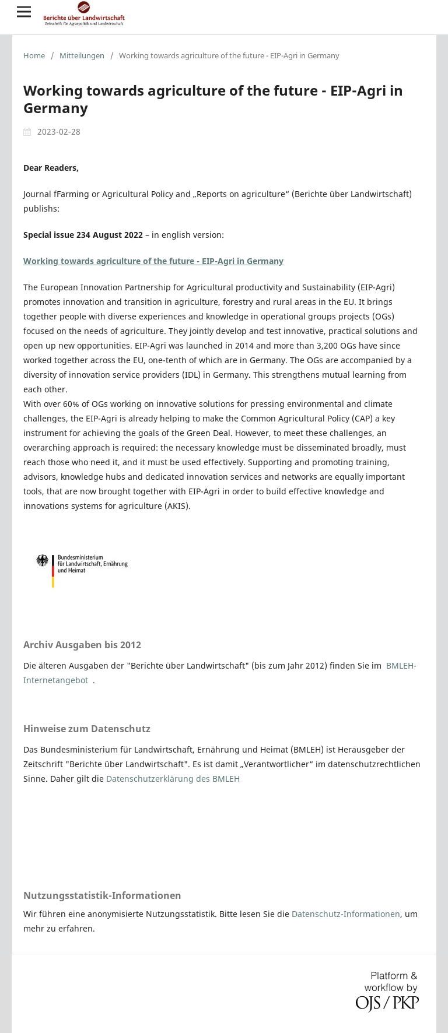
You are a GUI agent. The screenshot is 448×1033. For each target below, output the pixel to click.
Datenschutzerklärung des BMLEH (173, 778)
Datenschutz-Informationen (346, 913)
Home (34, 55)
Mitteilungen (82, 55)
